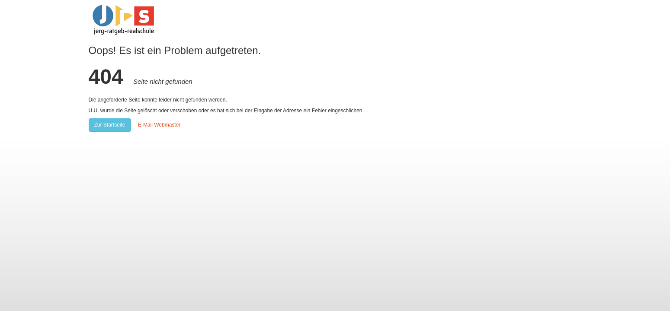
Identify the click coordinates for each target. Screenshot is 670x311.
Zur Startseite (109, 125)
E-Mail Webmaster (159, 125)
